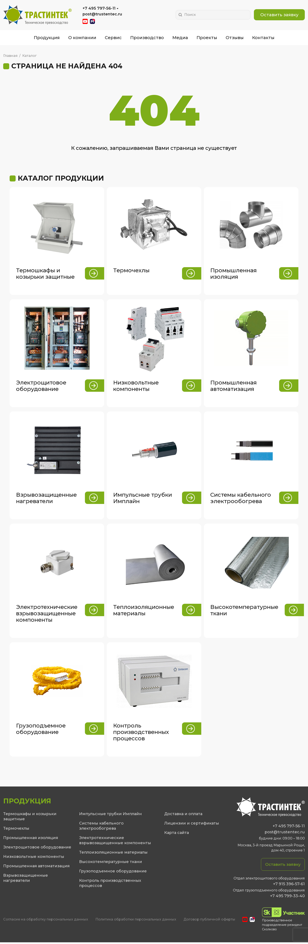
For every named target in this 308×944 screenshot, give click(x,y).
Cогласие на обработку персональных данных (45, 921)
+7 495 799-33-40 (287, 897)
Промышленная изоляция (30, 839)
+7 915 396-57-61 (289, 885)
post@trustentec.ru (102, 14)
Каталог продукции (61, 178)
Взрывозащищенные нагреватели (25, 879)
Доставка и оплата (183, 815)
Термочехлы (16, 830)
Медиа (180, 37)
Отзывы (235, 37)
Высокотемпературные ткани (110, 863)
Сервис (113, 37)
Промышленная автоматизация (36, 867)
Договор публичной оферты (209, 921)
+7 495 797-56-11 (99, 8)
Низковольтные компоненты (33, 858)
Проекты (207, 37)
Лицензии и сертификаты (191, 824)
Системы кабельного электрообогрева (101, 827)
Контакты (263, 37)
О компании (82, 37)
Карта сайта (176, 834)
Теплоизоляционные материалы (113, 853)
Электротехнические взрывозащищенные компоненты (115, 842)
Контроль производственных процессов (110, 885)
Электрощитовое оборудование (37, 848)
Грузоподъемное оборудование (113, 872)
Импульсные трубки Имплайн (110, 815)
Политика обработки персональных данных (135, 921)
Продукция (47, 37)
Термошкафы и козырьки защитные (29, 818)
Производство (147, 37)
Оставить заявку (279, 14)
